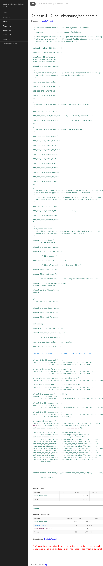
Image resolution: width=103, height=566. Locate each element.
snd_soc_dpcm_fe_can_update (49, 380)
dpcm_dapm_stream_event (47, 460)
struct (36, 66)
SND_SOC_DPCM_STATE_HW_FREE (46, 177)
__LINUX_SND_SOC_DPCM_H (51, 48)
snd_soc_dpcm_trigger (48, 206)
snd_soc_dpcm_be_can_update (49, 387)
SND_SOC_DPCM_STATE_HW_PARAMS (47, 150)
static (36, 473)
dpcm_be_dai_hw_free (46, 451)
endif (36, 292)
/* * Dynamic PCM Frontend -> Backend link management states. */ (61, 104)
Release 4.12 (7, 17)
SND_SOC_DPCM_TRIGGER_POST (45, 215)
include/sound (46, 21)
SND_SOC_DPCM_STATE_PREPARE (46, 154)
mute (98, 423)
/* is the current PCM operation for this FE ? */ (56, 378)
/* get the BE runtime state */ (47, 403)
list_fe (53, 274)
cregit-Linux (37, 3)
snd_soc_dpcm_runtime (49, 308)
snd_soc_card (73, 428)
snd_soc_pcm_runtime (49, 66)
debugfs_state (54, 290)
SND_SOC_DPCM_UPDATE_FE (44, 96)
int (34, 324)
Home (5, 13)
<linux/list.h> (49, 59)
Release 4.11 (7, 22)
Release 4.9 (7, 30)
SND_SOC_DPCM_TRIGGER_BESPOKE (47, 220)
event (47, 462)
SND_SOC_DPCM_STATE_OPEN (44, 145)
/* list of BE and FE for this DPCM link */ (61, 265)
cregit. (46, 564)
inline (43, 473)
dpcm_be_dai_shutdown (47, 444)
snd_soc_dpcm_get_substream (53, 399)
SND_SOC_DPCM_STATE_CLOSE (45, 181)
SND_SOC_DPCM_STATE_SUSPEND (46, 172)
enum (35, 82)
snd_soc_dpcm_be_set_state (50, 414)
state (63, 261)
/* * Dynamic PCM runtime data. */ (47, 301)
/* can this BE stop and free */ (48, 360)
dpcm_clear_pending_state (49, 448)
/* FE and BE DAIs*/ (50, 243)
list (88, 439)
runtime (60, 328)
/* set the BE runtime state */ (47, 412)
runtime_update (64, 342)
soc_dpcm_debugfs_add (48, 426)
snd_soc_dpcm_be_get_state (53, 408)
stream (87, 365)
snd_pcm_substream (48, 396)
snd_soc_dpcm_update (47, 82)
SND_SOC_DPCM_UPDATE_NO (44, 87)
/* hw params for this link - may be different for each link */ (71, 279)
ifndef (37, 48)
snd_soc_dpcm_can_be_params (49, 371)
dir (96, 460)
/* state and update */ (51, 337)
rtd (87, 426)
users (39, 324)
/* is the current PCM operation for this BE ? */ (56, 385)
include (37, 57)
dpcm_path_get (43, 432)
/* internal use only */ (44, 421)
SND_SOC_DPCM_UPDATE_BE (44, 91)
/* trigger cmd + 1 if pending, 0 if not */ (74, 353)
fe (61, 252)
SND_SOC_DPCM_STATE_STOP (44, 163)
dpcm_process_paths (46, 437)
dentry (43, 290)
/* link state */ (49, 256)
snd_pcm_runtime (47, 328)
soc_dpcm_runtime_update (48, 428)
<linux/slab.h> (49, 57)
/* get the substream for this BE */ (50, 394)
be (61, 247)
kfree (43, 477)
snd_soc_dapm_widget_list (71, 435)
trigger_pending (44, 353)
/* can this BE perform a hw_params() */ (52, 369)
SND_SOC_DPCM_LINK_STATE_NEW (46, 116)
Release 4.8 (7, 35)
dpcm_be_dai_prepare (46, 457)
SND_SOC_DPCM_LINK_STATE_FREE (47, 120)
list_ (88, 435)
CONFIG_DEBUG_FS (47, 285)
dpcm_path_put (58, 473)
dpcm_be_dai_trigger (46, 455)
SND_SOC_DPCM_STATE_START (45, 159)
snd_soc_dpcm (46, 240)
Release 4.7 (7, 39)
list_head (44, 270)
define (37, 53)
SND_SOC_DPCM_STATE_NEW (44, 141)
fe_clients (54, 317)
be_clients (54, 313)
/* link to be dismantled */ (85, 120)
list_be (53, 270)
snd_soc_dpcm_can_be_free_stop (51, 362)
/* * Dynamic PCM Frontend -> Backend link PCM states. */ (58, 129)
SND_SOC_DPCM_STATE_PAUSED (45, 168)
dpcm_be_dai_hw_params (47, 453)
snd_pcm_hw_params (48, 283)
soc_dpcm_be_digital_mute (48, 423)
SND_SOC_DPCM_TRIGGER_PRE (45, 211)
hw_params (62, 283)
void (35, 414)
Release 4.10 (7, 26)
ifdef (36, 285)
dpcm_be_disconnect (47, 446)
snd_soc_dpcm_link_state (49, 111)
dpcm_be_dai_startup (46, 441)
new (97, 439)
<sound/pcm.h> (48, 62)
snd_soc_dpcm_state (47, 136)
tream (95, 453)
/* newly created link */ (83, 116)
